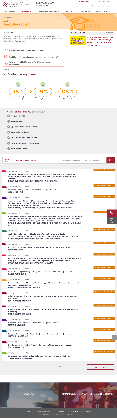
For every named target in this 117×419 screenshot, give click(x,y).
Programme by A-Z (101, 368)
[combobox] (30, 161)
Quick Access (109, 6)
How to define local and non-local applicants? (26, 51)
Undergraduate (84, 1)
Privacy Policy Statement (44, 412)
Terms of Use (74, 412)
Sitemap (28, 412)
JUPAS (29, 394)
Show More (59, 367)
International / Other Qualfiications (87, 394)
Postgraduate (104, 1)
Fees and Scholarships (48, 11)
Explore (86, 11)
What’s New (101, 11)
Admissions (26, 11)
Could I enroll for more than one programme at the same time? (33, 57)
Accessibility (61, 412)
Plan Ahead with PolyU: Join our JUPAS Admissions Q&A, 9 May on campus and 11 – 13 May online (100, 42)
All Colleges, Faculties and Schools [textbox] (23, 161)
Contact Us (101, 6)
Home (4, 18)
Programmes (9, 11)
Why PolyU (70, 11)
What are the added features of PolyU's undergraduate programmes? (30, 64)
